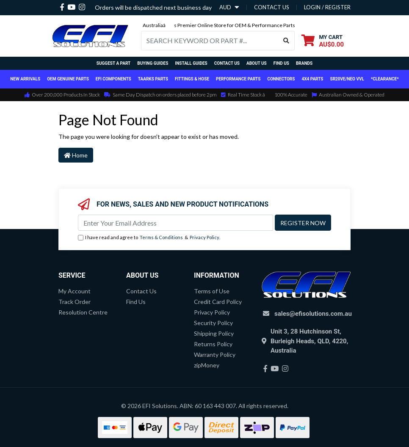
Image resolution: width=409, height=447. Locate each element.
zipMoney (206, 365)
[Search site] (286, 40)
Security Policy (213, 322)
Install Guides (191, 63)
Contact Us (227, 63)
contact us (271, 7)
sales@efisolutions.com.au (313, 313)
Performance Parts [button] (238, 79)
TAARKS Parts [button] (153, 79)
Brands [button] (304, 63)
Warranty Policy (214, 354)
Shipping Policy (214, 333)
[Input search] (210, 40)
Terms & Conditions (161, 237)
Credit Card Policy (218, 301)
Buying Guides (152, 63)
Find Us (281, 63)
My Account (74, 291)
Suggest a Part (113, 63)
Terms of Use (211, 291)
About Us (256, 63)
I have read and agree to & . (149, 237)
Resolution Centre (83, 312)
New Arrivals (25, 79)
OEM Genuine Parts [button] (68, 79)
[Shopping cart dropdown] (322, 40)
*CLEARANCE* (385, 79)
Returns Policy (213, 344)
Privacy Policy (204, 237)
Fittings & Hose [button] (192, 79)
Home (76, 155)
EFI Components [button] (113, 79)
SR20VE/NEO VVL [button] (347, 79)
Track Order (74, 301)
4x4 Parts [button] (312, 79)
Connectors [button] (281, 79)
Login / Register (327, 7)
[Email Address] (175, 223)
